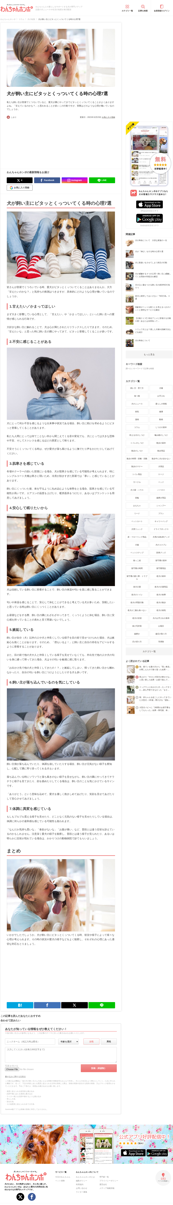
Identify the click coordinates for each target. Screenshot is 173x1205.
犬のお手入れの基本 (161, 618)
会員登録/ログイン (161, 11)
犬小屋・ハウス (137, 490)
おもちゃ (137, 506)
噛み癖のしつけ (161, 435)
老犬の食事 (161, 595)
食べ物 (137, 396)
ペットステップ (137, 553)
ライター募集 (81, 1192)
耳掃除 (161, 642)
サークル (137, 482)
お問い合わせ (81, 1188)
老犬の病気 (161, 610)
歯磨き (137, 634)
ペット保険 (60, 1181)
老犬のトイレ (137, 595)
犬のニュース (137, 404)
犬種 (161, 388)
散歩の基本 (161, 443)
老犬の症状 (137, 618)
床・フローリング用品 (137, 537)
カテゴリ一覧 (127, 11)
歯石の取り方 (161, 634)
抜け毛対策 (137, 626)
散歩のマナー (137, 466)
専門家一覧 (104, 1177)
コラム (137, 427)
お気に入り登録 (108, 117)
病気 (137, 412)
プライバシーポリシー (108, 1181)
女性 (91, 1041)
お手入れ (161, 396)
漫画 (137, 419)
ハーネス (161, 490)
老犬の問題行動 (137, 602)
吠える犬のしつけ (137, 435)
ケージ (161, 474)
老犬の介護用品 (161, 587)
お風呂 (161, 626)
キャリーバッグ (161, 521)
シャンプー (161, 506)
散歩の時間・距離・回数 (137, 459)
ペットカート (137, 521)
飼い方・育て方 (137, 388)
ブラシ (161, 513)
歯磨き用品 (161, 498)
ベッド (161, 482)
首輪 (137, 498)
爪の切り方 (137, 642)
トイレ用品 (137, 474)
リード (137, 513)
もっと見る (149, 354)
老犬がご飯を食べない (137, 610)
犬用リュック (137, 529)
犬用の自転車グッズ (161, 537)
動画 (161, 419)
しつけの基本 (161, 427)
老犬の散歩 (161, 602)
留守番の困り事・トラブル (137, 577)
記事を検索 (143, 11)
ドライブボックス (161, 529)
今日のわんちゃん (62, 1177)
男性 (109, 1041)
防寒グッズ (161, 553)
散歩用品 (161, 451)
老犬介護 (137, 587)
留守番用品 (161, 568)
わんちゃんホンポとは (85, 1177)
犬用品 (161, 466)
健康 (161, 412)
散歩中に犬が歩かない (161, 459)
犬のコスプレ (161, 545)
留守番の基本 (161, 560)
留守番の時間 (137, 568)
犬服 (137, 545)
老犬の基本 (161, 576)
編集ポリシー (81, 1181)
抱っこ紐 (137, 560)
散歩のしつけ (137, 451)
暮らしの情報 (161, 404)
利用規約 (79, 1184)
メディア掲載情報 (106, 1188)
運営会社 (103, 1184)
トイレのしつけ (137, 443)
